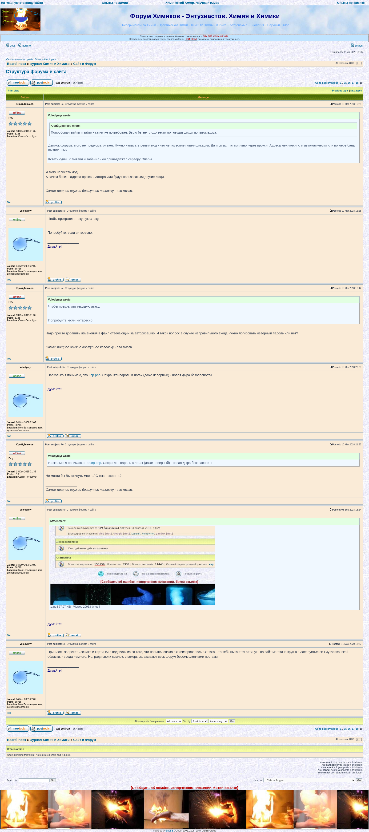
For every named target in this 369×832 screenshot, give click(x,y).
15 (345, 83)
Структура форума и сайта (36, 71)
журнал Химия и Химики (49, 64)
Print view (13, 90)
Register (25, 45)
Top (9, 202)
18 (357, 83)
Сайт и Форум (84, 64)
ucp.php (94, 375)
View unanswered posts (19, 59)
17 (353, 83)
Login (11, 45)
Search (357, 45)
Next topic (356, 90)
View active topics (45, 59)
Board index (16, 64)
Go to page (321, 83)
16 (349, 83)
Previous (333, 83)
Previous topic (340, 90)
